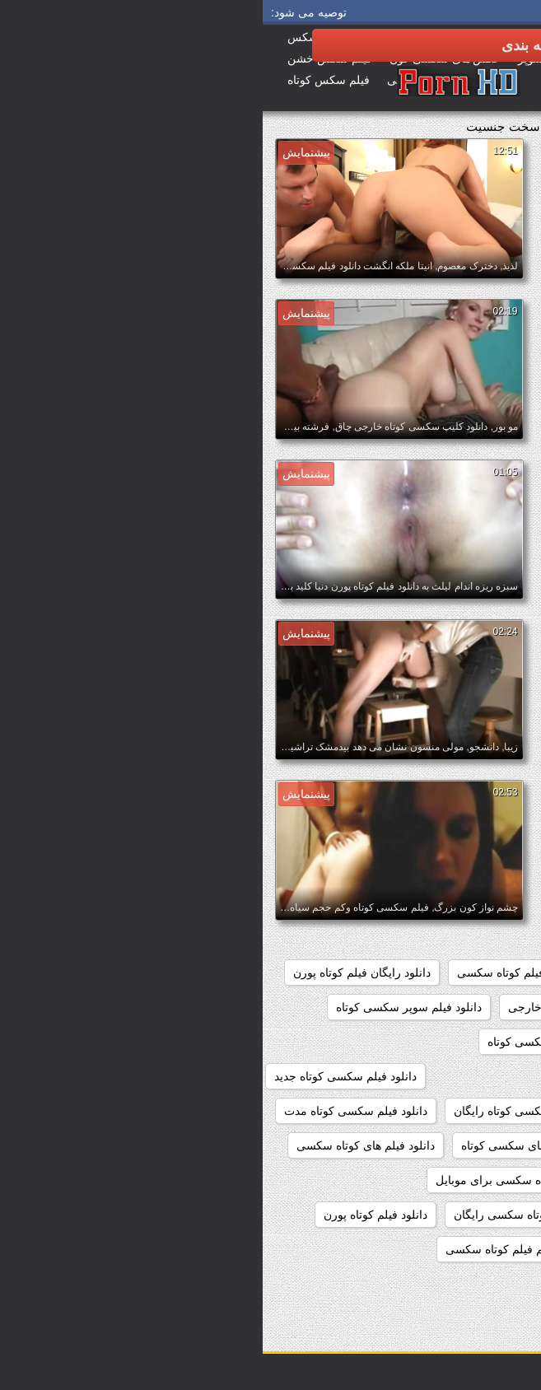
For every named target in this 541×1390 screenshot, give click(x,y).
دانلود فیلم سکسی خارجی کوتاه (444, 1041)
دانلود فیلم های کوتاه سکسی (103, 1145)
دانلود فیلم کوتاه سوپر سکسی (448, 1180)
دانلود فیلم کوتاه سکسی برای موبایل (261, 1180)
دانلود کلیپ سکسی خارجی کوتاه (442, 1283)
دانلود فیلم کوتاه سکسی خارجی (444, 1214)
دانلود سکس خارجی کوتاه (458, 1007)
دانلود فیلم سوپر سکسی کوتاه (146, 1007)
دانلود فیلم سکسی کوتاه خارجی (444, 1110)
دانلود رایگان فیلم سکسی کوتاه (446, 972)
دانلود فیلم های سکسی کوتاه (267, 1145)
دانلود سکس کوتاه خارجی (308, 1007)
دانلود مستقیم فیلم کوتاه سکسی (261, 1249)
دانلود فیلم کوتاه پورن (113, 1214)
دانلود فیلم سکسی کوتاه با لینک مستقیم (426, 1076)
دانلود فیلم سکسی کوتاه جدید (83, 1076)
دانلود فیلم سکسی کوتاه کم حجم (442, 1145)
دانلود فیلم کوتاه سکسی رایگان (266, 1214)
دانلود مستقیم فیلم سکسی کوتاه (443, 1249)
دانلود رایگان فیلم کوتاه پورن (99, 972)
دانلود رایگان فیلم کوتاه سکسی (269, 972)
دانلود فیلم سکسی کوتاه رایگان (266, 1110)
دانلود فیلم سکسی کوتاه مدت (93, 1110)
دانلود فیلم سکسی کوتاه (283, 1041)
